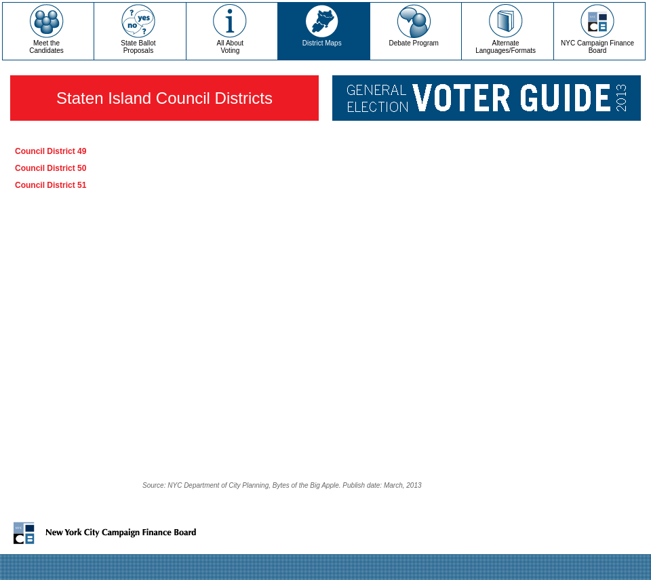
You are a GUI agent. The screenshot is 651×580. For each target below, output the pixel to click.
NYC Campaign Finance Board (597, 46)
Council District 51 (50, 185)
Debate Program (414, 43)
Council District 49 (50, 151)
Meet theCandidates (46, 46)
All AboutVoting (230, 46)
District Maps (322, 43)
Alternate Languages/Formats (505, 46)
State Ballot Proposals (138, 46)
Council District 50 (50, 168)
